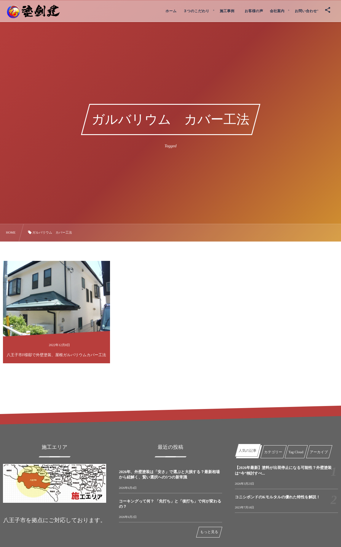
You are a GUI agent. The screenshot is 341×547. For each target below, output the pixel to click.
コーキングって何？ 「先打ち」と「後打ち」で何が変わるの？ (170, 504)
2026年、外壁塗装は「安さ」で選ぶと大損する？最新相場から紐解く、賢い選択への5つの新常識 (169, 474)
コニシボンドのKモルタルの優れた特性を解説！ (277, 497)
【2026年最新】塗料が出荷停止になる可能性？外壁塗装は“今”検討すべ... (283, 470)
